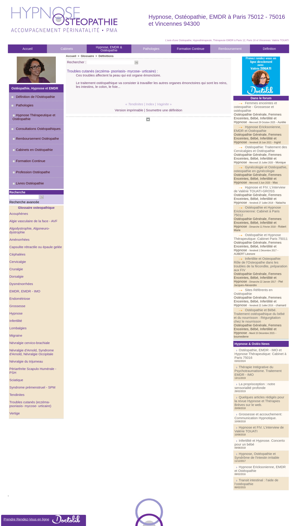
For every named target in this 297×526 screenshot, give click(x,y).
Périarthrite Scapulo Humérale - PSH (35, 340)
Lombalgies (17, 301)
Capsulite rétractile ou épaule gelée (33, 222)
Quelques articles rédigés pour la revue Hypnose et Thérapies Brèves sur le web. (259, 345)
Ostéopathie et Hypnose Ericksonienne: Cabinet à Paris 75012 (260, 192)
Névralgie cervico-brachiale (28, 315)
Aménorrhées (18, 215)
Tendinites (16, 362)
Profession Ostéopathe (28, 158)
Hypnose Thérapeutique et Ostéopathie (31, 114)
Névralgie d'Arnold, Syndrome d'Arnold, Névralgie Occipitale (30, 324)
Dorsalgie (16, 251)
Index (150, 104)
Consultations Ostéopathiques (35, 125)
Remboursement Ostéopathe (33, 133)
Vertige (14, 380)
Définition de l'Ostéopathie (33, 96)
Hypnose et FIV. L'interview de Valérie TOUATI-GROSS (260, 173)
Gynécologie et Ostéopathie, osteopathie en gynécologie (259, 158)
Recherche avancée (19, 183)
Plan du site (135, 520)
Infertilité (15, 294)
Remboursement (230, 49)
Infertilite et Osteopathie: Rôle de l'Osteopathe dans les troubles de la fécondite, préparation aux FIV (261, 232)
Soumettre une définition (164, 110)
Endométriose (19, 272)
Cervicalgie (17, 237)
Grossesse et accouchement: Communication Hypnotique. (254, 357)
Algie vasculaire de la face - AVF (31, 201)
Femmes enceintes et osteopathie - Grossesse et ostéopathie (261, 104)
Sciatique (15, 347)
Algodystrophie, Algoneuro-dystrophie (35, 208)
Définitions (104, 55)
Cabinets (67, 49)
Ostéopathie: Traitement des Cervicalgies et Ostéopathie (259, 139)
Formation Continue (190, 49)
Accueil (28, 49)
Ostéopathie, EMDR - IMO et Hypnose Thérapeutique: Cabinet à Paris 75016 (259, 306)
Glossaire (86, 55)
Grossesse (16, 279)
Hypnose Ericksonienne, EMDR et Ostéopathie (256, 123)
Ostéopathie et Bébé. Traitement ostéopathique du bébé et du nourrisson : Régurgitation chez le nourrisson (259, 275)
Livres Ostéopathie (26, 166)
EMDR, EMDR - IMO (23, 265)
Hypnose (15, 287)
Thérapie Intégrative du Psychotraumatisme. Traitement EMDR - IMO (258, 320)
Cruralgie (15, 244)
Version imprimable (129, 110)
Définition (269, 49)
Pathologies (151, 49)
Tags (166, 520)
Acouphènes (18, 194)
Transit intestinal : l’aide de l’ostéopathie (262, 414)
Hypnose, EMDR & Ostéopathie (109, 48)
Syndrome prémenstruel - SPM (30, 355)
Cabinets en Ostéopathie (30, 141)
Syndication (155, 520)
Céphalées (16, 229)
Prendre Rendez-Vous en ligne (43, 519)
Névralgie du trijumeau (25, 333)
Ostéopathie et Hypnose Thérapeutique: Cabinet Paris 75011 (259, 211)
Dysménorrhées (20, 258)
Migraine (15, 308)
